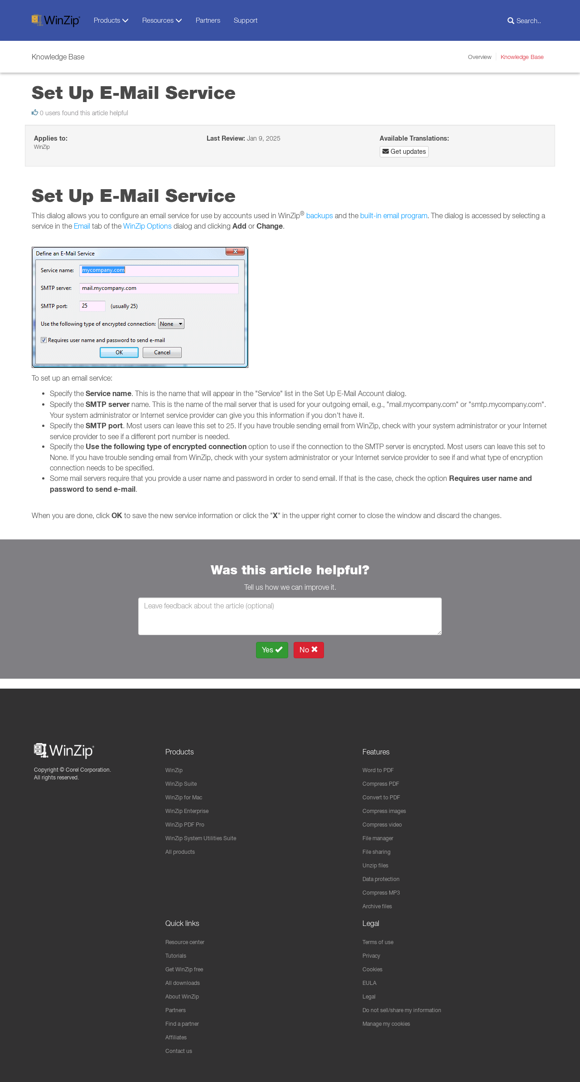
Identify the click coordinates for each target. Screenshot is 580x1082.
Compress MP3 (384, 888)
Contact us (181, 1051)
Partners (208, 20)
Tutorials (177, 952)
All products (182, 846)
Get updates (404, 151)
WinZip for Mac (187, 789)
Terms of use (381, 938)
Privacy (373, 952)
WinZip (175, 761)
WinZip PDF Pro (188, 817)
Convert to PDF (384, 789)
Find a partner (185, 1022)
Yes (272, 650)
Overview (480, 56)
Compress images (388, 803)
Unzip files (377, 860)
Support (245, 20)
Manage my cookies (391, 1022)
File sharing (379, 846)
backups (319, 215)
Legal (370, 994)
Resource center (189, 938)
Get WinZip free (188, 966)
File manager (381, 831)
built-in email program (393, 215)
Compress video (385, 817)
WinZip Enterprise (191, 803)
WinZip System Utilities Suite (206, 831)
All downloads (185, 980)
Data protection (384, 874)
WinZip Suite (183, 775)
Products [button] (111, 20)
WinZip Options (147, 226)
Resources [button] (162, 20)
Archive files (379, 902)
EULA (370, 980)
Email (82, 226)
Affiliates (177, 1037)
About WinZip (184, 994)
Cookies (374, 966)
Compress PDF (384, 775)
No (309, 650)
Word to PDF (380, 761)
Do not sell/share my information (409, 1008)
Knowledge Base (522, 56)
